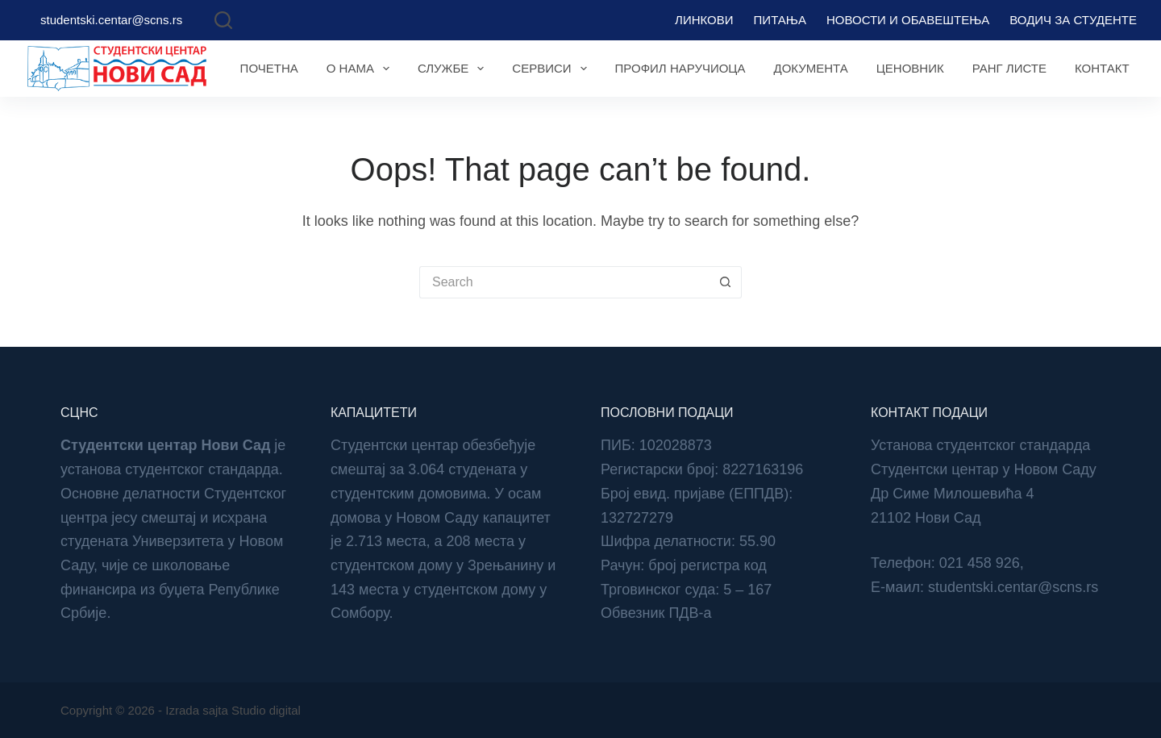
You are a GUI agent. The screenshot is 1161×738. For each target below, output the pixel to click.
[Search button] (726, 282)
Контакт (1102, 68)
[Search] (223, 20)
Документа (810, 68)
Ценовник (910, 68)
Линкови (704, 20)
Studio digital (266, 710)
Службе (454, 68)
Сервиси (552, 68)
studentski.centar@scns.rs (111, 20)
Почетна (269, 68)
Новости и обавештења (907, 20)
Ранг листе (1009, 68)
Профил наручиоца (680, 68)
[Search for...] (564, 282)
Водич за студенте (1073, 20)
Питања (780, 20)
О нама (361, 68)
